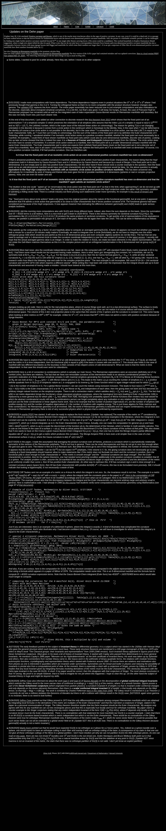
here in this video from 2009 (99, 731)
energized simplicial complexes (77, 409)
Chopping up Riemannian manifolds (24, 51)
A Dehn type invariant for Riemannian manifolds (51, 54)
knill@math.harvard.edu (77, 794)
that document (25, 500)
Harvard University (116, 794)
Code (77, 27)
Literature (100, 27)
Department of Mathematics (98, 794)
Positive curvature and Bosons (40, 36)
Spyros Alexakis (91, 721)
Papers (66, 27)
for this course (69, 497)
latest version (139, 238)
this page (20, 776)
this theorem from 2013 (99, 120)
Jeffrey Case (25, 741)
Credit (112, 27)
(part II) (77, 721)
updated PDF (27, 107)
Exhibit (87, 27)
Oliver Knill (47, 794)
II (145, 731)
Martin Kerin (25, 768)
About (55, 27)
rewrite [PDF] (27, 429)
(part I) (66, 721)
